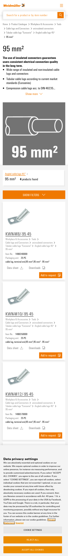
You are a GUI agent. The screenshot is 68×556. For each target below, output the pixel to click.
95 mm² (9, 249)
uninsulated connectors (43, 28)
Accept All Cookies (33, 549)
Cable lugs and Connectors (17, 28)
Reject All (33, 539)
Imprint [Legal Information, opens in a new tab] (20, 522)
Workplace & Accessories (42, 24)
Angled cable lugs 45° (45, 32)
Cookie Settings (33, 530)
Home (5, 24)
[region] (34, 500)
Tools (59, 24)
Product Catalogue (19, 24)
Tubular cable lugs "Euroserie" (19, 32)
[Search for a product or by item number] (30, 15)
